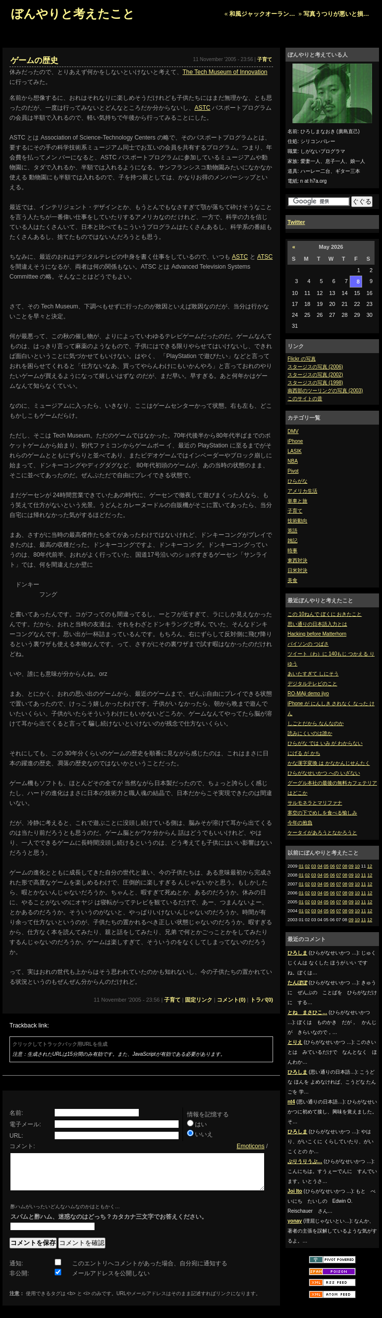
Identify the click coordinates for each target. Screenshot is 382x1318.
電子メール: (25, 1124)
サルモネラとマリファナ (314, 802)
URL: (16, 1135)
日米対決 (297, 570)
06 (332, 866)
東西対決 (297, 560)
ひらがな (297, 481)
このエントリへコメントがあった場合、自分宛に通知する (149, 1270)
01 (301, 866)
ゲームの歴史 (34, 60)
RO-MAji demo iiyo (308, 693)
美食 (292, 580)
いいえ (204, 1134)
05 (326, 866)
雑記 (292, 540)
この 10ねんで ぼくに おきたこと (324, 614)
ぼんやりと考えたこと (73, 13)
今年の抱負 (299, 822)
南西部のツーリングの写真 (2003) (325, 390)
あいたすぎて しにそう (313, 673)
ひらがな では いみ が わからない (325, 743)
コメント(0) (231, 1000)
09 (351, 866)
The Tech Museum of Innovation (225, 72)
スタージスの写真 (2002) (315, 374)
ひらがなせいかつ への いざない (323, 773)
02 (307, 866)
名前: (16, 1112)
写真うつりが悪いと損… (336, 13)
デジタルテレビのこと (312, 683)
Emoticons (251, 1146)
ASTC (202, 107)
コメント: (22, 1146)
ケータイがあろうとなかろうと (322, 832)
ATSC (265, 256)
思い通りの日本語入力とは (317, 624)
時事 (292, 550)
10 (357, 866)
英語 (292, 530)
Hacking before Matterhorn (316, 634)
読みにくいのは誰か (309, 733)
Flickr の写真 (301, 359)
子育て (294, 510)
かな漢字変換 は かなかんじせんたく (328, 763)
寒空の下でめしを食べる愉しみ (322, 812)
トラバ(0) (261, 1000)
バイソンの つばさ (308, 644)
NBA (292, 461)
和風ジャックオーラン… (262, 13)
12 (369, 866)
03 (313, 866)
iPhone (295, 441)
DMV (292, 431)
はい (201, 1124)
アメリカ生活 (302, 491)
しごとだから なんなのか (315, 723)
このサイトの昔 (304, 398)
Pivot (292, 471)
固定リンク (198, 1000)
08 (344, 866)
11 (363, 875)
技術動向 (297, 520)
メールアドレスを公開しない (111, 1280)
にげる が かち (303, 753)
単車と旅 (297, 501)
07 (338, 866)
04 (319, 866)
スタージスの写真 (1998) (315, 382)
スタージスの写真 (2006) (315, 366)
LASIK (294, 451)
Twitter (296, 222)
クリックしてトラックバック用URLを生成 (59, 1044)
